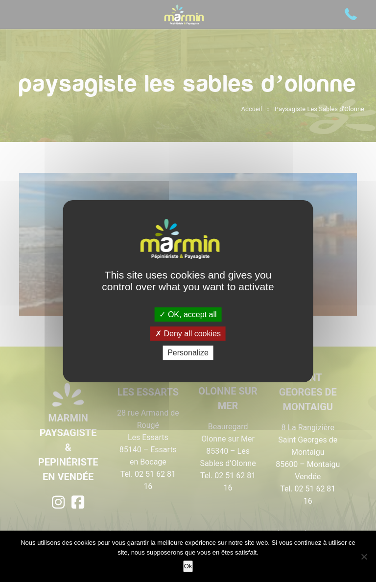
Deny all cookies (188, 333)
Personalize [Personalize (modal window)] (188, 353)
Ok (188, 566)
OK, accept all (187, 314)
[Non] (364, 556)
